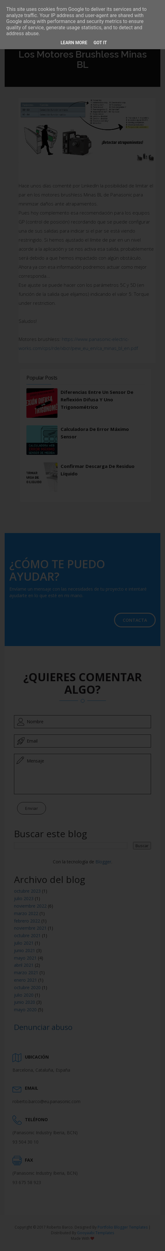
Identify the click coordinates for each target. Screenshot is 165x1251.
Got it (100, 42)
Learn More (74, 42)
